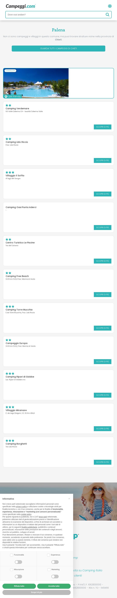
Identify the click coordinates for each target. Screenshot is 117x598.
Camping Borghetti (16, 443)
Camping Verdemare (17, 108)
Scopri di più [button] (36, 592)
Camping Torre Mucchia (19, 309)
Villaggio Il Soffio (15, 175)
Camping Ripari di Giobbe (20, 376)
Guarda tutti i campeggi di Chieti (58, 48)
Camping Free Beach (17, 276)
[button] (69, 498)
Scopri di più (87, 89)
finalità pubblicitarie (29, 527)
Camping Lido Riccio (17, 142)
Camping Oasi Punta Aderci (21, 207)
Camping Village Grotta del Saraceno (71, 75)
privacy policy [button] (21, 506)
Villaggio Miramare (16, 410)
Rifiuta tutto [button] (19, 586)
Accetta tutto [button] (53, 586)
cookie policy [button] (26, 514)
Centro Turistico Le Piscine (20, 242)
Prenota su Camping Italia (84, 570)
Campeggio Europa (16, 343)
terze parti (43, 517)
